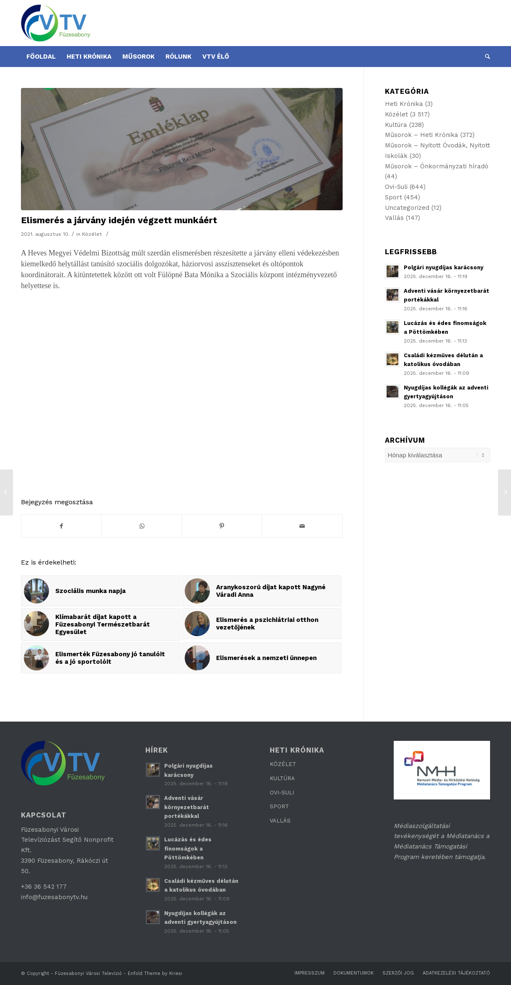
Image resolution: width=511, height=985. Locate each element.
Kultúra (396, 125)
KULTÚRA (282, 778)
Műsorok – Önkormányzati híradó (436, 166)
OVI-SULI (282, 792)
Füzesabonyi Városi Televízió (88, 973)
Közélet (92, 234)
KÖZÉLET (283, 764)
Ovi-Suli (396, 187)
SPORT (279, 806)
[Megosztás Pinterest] (222, 526)
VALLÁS (280, 820)
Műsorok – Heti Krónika (421, 135)
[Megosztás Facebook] (61, 526)
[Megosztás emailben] (302, 526)
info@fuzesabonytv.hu (54, 897)
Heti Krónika (404, 104)
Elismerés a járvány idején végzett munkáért (119, 220)
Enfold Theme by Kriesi (155, 973)
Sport (393, 197)
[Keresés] (485, 56)
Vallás (394, 218)
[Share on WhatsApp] (141, 526)
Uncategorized (407, 207)
